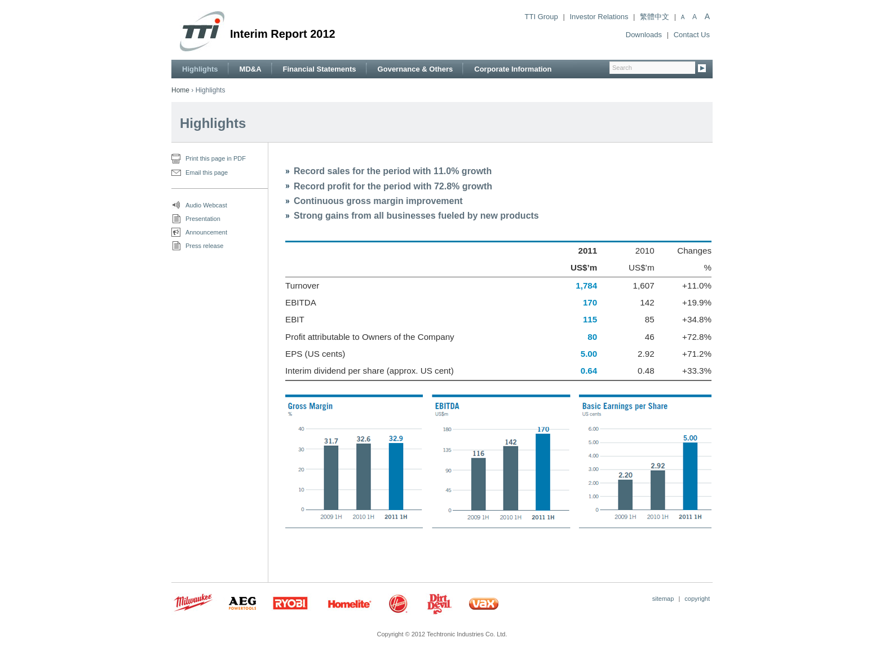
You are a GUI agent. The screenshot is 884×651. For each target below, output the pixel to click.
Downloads (644, 34)
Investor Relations (598, 16)
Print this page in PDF (215, 158)
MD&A (251, 69)
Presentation (202, 218)
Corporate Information (512, 69)
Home (180, 90)
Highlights (200, 69)
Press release (204, 245)
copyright (697, 598)
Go (702, 69)
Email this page (206, 172)
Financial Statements (319, 69)
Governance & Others (415, 69)
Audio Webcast (206, 205)
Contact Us (692, 34)
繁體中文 (654, 16)
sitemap (663, 598)
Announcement (206, 232)
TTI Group (541, 16)
